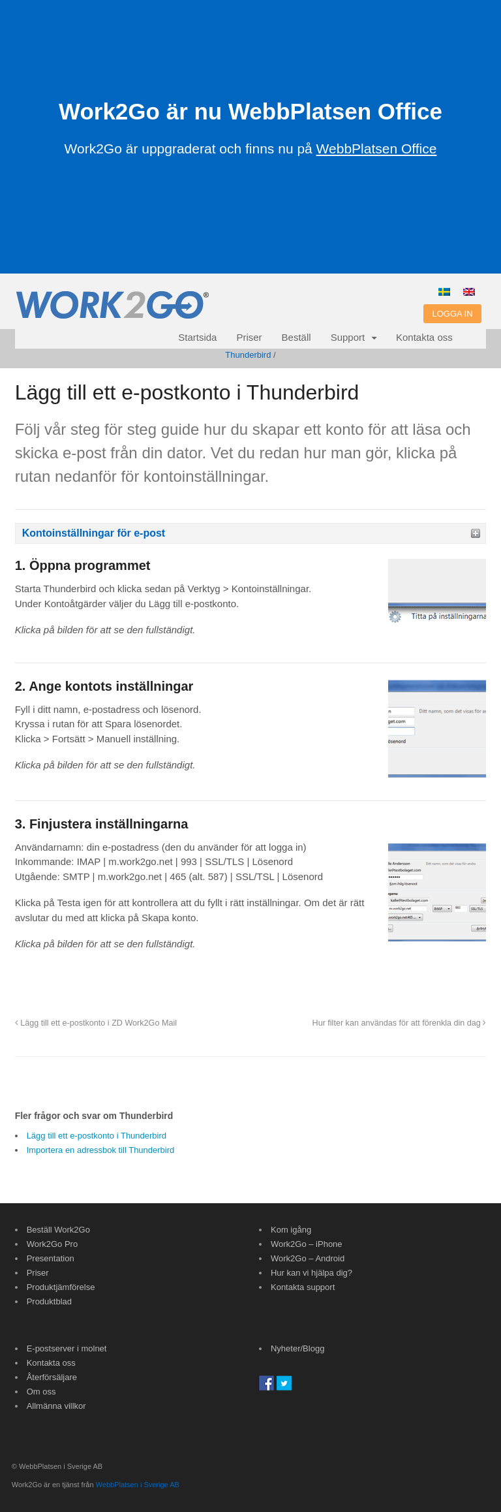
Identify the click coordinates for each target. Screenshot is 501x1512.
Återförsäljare (52, 1377)
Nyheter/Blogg (297, 1348)
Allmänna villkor (56, 1406)
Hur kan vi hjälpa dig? (311, 1273)
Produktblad (49, 1301)
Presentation (50, 1258)
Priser (249, 337)
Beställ (296, 337)
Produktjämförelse (61, 1287)
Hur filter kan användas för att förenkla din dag (399, 1023)
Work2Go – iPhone (306, 1244)
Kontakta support (303, 1287)
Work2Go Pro (52, 1244)
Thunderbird (248, 355)
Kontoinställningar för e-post (94, 533)
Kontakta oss (424, 337)
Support (348, 337)
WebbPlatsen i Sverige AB (137, 1484)
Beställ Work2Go (58, 1230)
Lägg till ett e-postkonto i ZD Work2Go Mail (96, 1023)
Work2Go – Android (307, 1258)
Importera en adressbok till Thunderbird (101, 1150)
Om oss (41, 1391)
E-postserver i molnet (67, 1348)
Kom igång (291, 1230)
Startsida (197, 337)
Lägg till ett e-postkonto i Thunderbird (96, 1136)
